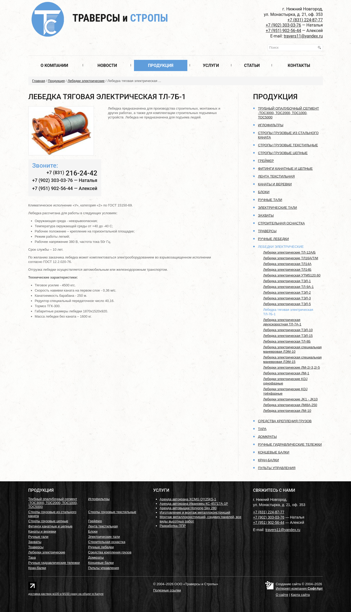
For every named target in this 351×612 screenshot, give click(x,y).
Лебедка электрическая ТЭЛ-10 (288, 330)
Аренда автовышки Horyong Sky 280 (188, 508)
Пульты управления (277, 468)
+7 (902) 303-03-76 (283, 25)
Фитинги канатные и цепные (285, 169)
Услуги (211, 65)
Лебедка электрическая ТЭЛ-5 (287, 304)
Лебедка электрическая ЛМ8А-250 (290, 405)
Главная (38, 81)
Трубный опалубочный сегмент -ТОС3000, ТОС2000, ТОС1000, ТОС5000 (288, 112)
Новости (107, 65)
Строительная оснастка (281, 223)
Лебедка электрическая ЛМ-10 (287, 411)
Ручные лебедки (273, 239)
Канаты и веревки (275, 184)
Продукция (161, 65)
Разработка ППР (173, 526)
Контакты (299, 65)
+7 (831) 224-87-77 (305, 19)
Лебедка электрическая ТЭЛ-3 (287, 298)
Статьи (252, 65)
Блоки (264, 192)
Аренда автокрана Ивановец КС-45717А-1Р (194, 504)
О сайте (282, 595)
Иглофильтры (270, 125)
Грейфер (266, 161)
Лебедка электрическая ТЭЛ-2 (287, 292)
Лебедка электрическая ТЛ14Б (287, 270)
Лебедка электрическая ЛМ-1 (286, 373)
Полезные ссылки (167, 590)
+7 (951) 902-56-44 (283, 30)
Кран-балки (268, 460)
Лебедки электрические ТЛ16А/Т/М (290, 258)
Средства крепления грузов (285, 421)
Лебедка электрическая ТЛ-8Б (287, 341)
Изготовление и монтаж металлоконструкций (195, 512)
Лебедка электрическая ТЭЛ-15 (288, 336)
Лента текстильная (276, 176)
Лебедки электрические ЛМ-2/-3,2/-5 (291, 367)
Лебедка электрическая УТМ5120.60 (292, 275)
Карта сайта (300, 595)
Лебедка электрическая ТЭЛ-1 (287, 281)
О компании (54, 65)
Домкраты (267, 437)
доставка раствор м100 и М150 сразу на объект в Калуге (66, 593)
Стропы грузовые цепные (283, 153)
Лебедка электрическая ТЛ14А (287, 264)
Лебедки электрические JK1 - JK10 (290, 399)
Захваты (266, 215)
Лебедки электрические (86, 81)
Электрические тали (277, 208)
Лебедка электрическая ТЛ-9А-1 (288, 287)
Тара (262, 429)
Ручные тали (270, 200)
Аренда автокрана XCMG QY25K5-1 (188, 499)
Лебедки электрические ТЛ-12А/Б (289, 252)
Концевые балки (273, 452)
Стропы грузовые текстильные (288, 145)
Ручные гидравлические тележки (290, 444)
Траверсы (120, 18)
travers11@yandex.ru (303, 36)
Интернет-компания (299, 588)
